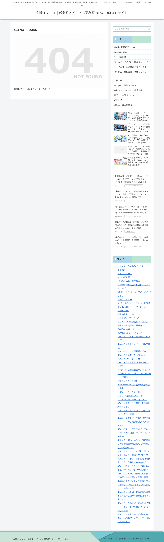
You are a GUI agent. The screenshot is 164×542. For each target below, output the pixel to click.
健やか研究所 (124, 277)
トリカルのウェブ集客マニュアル (133, 322)
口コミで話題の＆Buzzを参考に (132, 399)
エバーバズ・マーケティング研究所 (134, 303)
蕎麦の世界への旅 (126, 314)
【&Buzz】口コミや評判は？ (131, 392)
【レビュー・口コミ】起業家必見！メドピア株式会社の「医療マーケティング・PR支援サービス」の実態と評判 (131, 194)
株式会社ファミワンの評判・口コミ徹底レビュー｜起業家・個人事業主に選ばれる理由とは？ (131, 240)
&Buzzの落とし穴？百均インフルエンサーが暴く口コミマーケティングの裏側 (134, 433)
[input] (132, 29)
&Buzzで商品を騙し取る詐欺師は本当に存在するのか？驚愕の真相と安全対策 (134, 496)
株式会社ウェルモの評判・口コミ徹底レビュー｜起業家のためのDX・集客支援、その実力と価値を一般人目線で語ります (132, 210)
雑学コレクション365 (127, 381)
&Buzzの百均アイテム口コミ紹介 (133, 355)
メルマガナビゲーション (129, 318)
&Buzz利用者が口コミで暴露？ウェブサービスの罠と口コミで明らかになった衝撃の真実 (134, 485)
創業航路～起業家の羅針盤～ (131, 325)
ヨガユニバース (125, 273)
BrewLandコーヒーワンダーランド (133, 307)
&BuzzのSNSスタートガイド (131, 359)
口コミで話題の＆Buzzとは (130, 396)
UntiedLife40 (123, 311)
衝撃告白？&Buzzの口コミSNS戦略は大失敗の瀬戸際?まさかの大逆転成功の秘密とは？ (134, 444)
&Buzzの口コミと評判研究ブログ (133, 351)
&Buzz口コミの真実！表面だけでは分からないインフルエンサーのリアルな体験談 (134, 507)
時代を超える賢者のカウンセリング (134, 370)
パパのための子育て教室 (129, 281)
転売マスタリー (125, 299)
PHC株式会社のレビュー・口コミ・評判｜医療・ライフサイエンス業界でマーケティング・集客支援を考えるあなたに (131, 179)
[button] (149, 29)
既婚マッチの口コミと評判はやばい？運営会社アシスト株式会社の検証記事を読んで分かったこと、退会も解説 (131, 225)
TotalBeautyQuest (126, 329)
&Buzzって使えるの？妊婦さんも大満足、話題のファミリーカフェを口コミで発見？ (134, 518)
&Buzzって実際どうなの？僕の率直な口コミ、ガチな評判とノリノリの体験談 (134, 422)
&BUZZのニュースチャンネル (131, 333)
